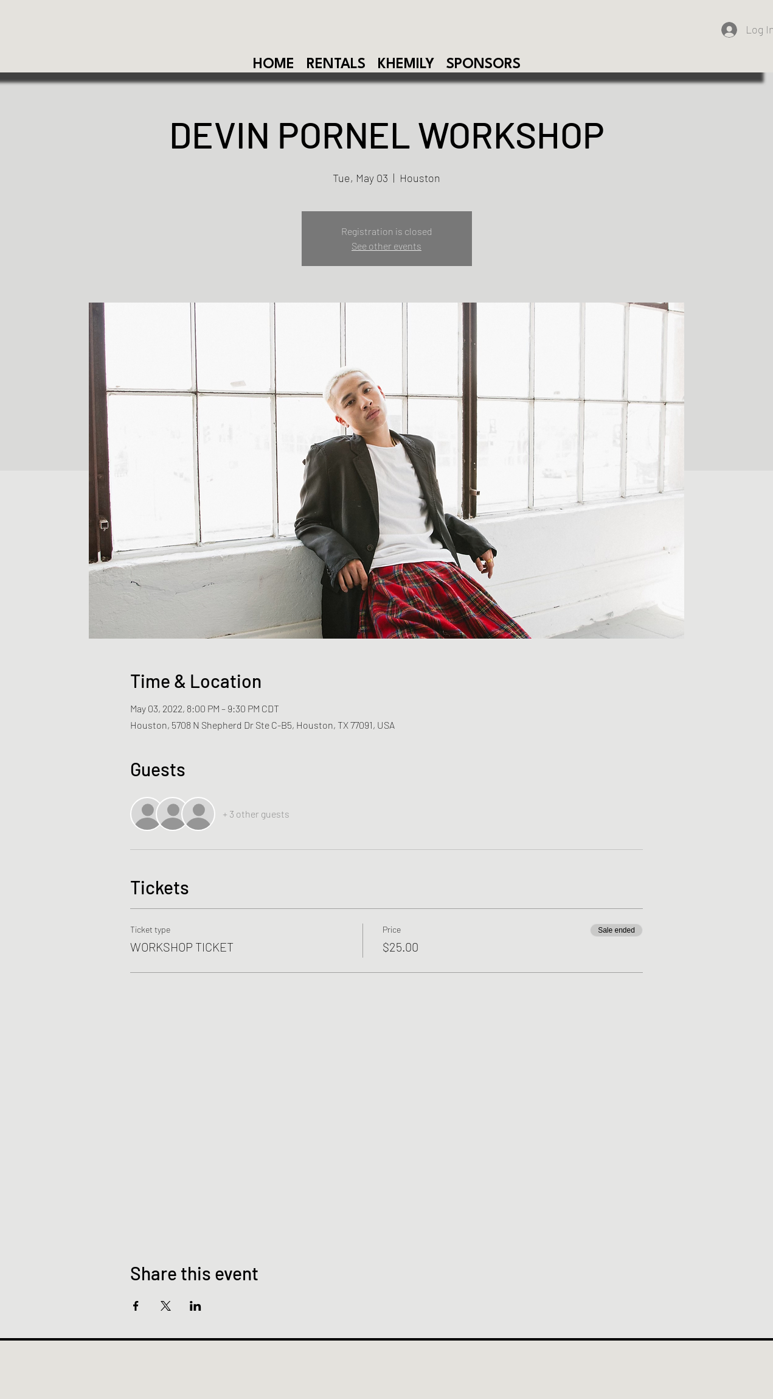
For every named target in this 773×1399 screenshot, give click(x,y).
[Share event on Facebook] (136, 1306)
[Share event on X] (166, 1306)
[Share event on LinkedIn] (195, 1306)
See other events (386, 245)
